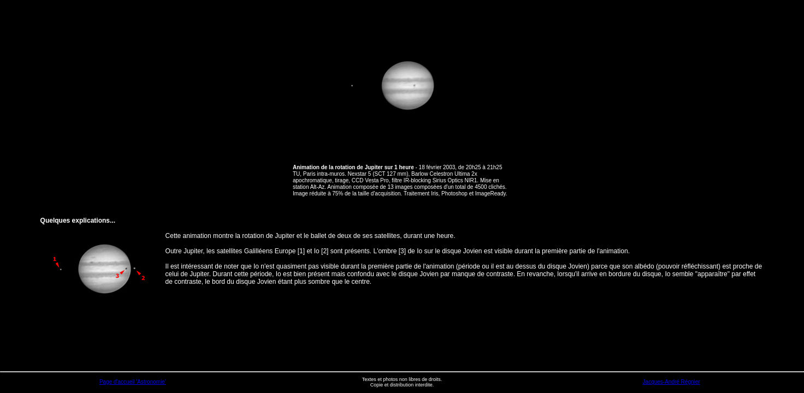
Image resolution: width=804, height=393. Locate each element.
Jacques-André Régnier (671, 382)
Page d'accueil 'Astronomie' (132, 382)
